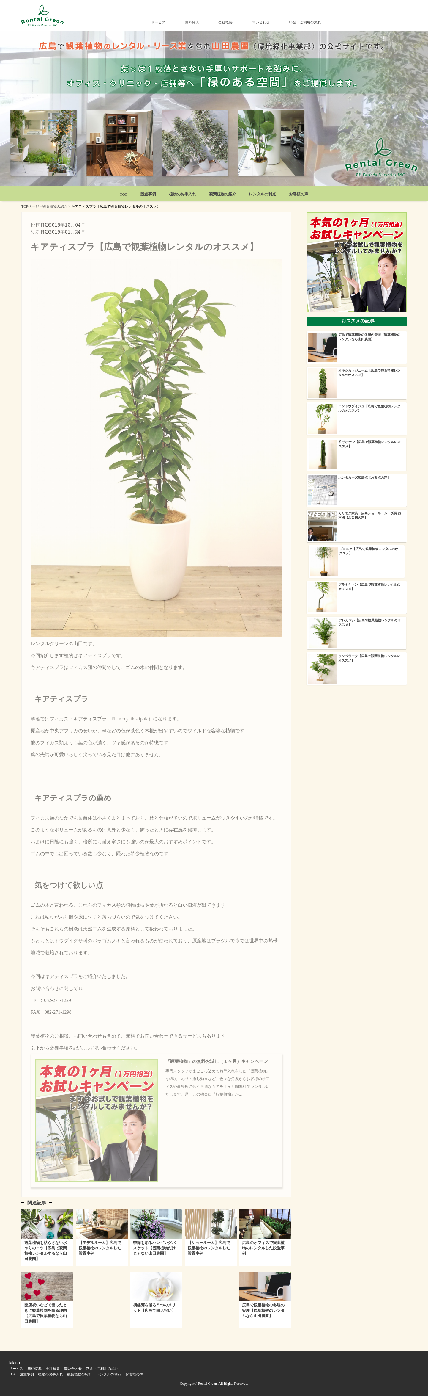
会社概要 (225, 22)
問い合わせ (261, 22)
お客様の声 (298, 194)
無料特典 (192, 22)
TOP (124, 194)
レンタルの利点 (262, 194)
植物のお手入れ (182, 194)
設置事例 (148, 194)
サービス (158, 22)
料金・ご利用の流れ (305, 22)
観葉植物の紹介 (222, 194)
